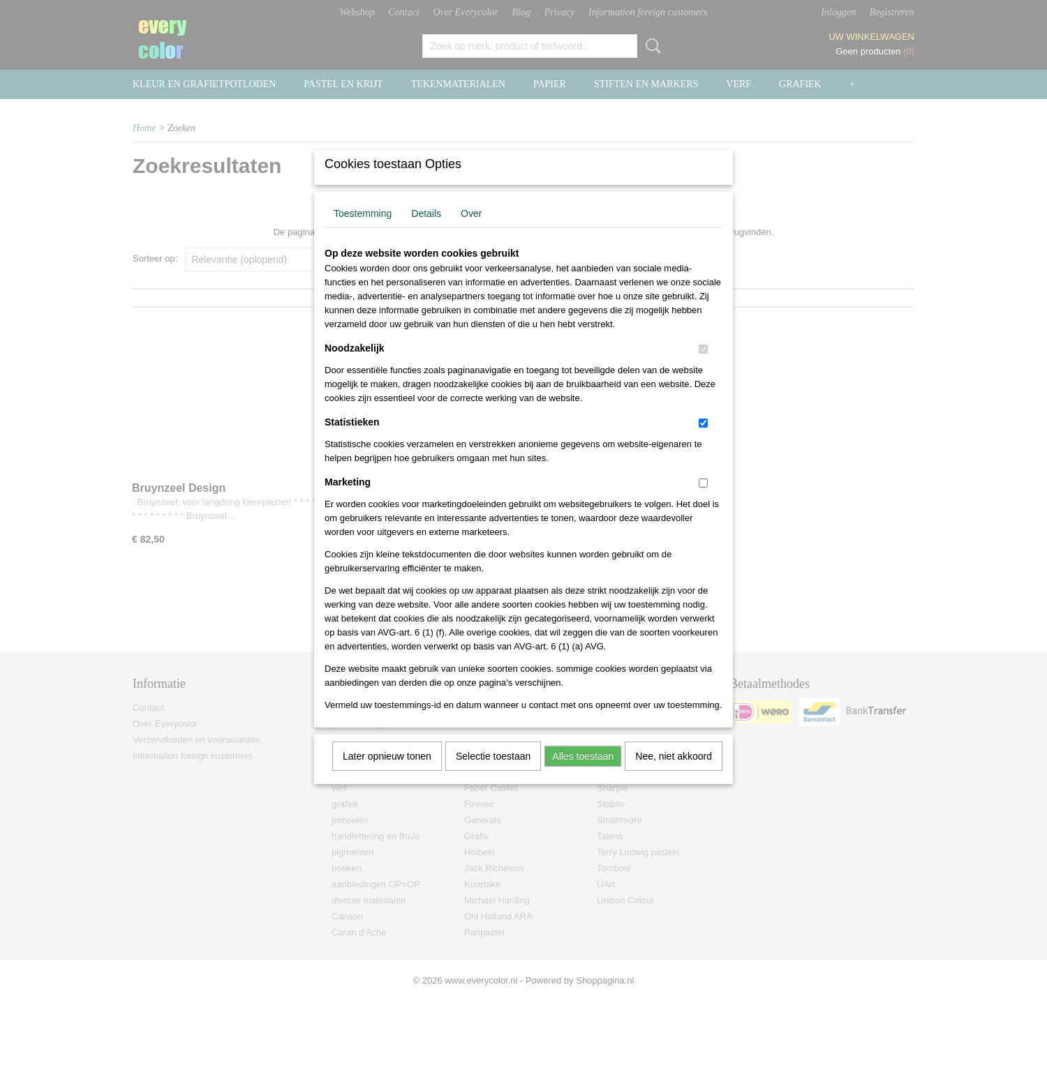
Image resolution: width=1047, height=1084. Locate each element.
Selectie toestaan (493, 774)
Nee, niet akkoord (673, 774)
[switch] (703, 367)
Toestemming (363, 231)
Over (471, 231)
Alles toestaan (583, 774)
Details (426, 231)
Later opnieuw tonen (387, 774)
